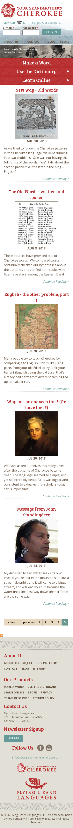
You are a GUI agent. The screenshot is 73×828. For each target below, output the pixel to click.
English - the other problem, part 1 (36, 297)
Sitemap (39, 668)
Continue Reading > (56, 179)
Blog (51, 41)
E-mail (8, 28)
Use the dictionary (42, 687)
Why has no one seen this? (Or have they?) (36, 404)
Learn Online (36, 80)
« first (12, 622)
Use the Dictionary (37, 71)
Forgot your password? (46, 22)
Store (64, 41)
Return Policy (43, 698)
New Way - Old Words (36, 90)
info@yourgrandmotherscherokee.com (36, 757)
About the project (18, 663)
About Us (11, 41)
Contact (34, 41)
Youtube (49, 748)
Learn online (14, 692)
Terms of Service (16, 698)
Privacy (46, 692)
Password (30, 28)
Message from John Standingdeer (36, 512)
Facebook (40, 748)
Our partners (46, 663)
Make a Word (36, 62)
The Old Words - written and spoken (36, 194)
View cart (15, 22)
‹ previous (28, 622)
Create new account (59, 37)
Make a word (14, 687)
